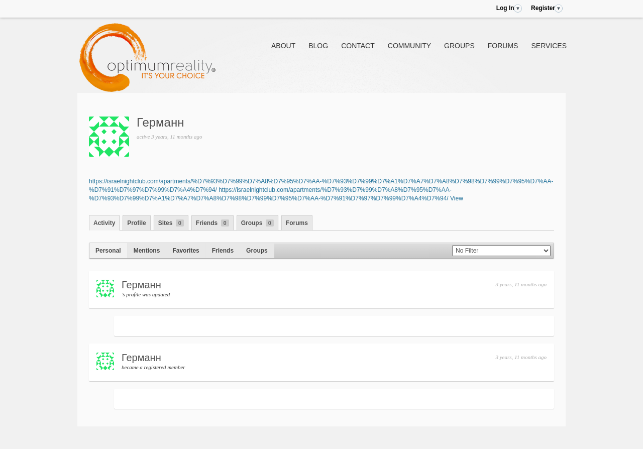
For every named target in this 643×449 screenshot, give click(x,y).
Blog (318, 46)
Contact (358, 46)
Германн (160, 122)
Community (409, 46)
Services (549, 46)
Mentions (147, 250)
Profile (136, 223)
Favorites (185, 250)
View (456, 198)
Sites (171, 223)
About (283, 46)
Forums (503, 46)
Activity (104, 223)
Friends (212, 223)
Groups (459, 46)
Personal (108, 250)
